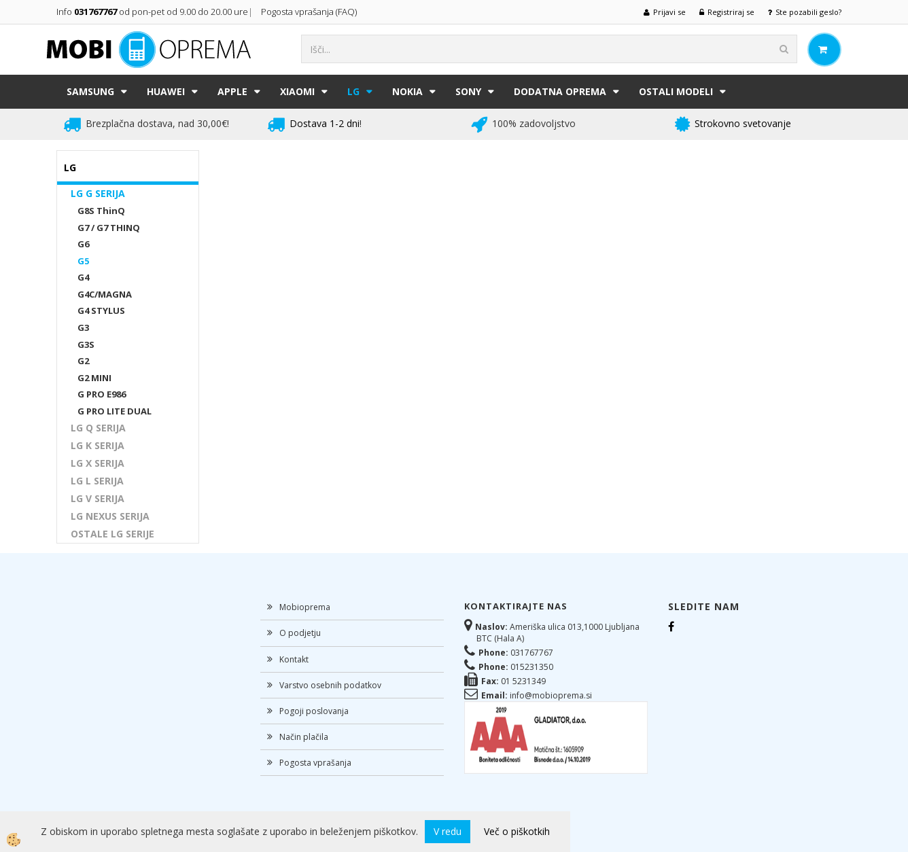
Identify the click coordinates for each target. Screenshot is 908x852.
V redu (447, 831)
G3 (83, 327)
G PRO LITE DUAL (114, 411)
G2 (83, 361)
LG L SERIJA (97, 480)
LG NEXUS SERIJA (110, 516)
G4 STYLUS (101, 310)
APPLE (232, 91)
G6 (83, 244)
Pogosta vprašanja (315, 762)
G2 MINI (94, 378)
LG (353, 91)
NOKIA (407, 91)
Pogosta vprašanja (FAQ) (310, 11)
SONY (468, 91)
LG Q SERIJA (98, 427)
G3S (85, 344)
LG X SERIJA (97, 463)
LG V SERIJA (97, 498)
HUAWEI (166, 91)
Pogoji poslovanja (314, 711)
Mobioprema (304, 607)
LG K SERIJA (97, 445)
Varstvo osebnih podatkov (330, 685)
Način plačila (303, 737)
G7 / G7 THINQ (108, 227)
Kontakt (294, 659)
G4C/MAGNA (104, 294)
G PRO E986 (101, 394)
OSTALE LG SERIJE (112, 533)
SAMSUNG (90, 91)
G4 (83, 277)
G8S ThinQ (101, 211)
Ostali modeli (676, 91)
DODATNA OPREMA (560, 91)
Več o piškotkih (517, 831)
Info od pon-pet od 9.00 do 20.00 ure (152, 11)
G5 (83, 261)
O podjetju (300, 633)
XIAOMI (297, 91)
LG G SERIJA (98, 193)
